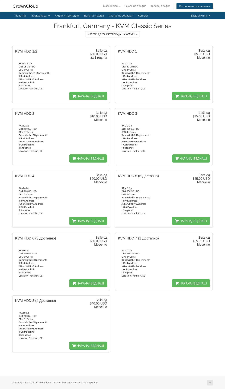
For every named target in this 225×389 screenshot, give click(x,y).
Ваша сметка (200, 15)
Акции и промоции (67, 15)
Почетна (20, 15)
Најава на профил (135, 6)
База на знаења (94, 15)
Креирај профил (160, 6)
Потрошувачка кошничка (194, 6)
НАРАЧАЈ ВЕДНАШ (88, 96)
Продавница (40, 15)
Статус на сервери (121, 15)
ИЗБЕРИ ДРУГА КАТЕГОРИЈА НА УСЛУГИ (112, 34)
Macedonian (111, 6)
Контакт (143, 15)
